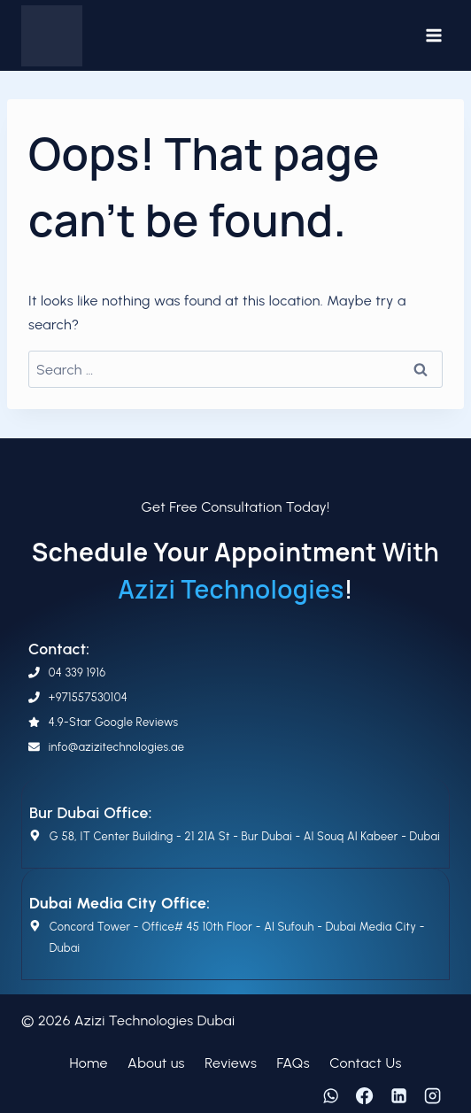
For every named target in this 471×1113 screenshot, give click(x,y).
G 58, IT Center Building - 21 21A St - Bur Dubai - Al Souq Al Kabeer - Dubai (245, 836)
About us (156, 1063)
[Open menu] (433, 35)
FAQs (293, 1063)
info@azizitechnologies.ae (116, 747)
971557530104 (91, 697)
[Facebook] (365, 1096)
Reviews (231, 1063)
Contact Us (365, 1063)
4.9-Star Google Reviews (114, 722)
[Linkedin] (398, 1096)
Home (88, 1063)
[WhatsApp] (330, 1096)
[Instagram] (433, 1096)
